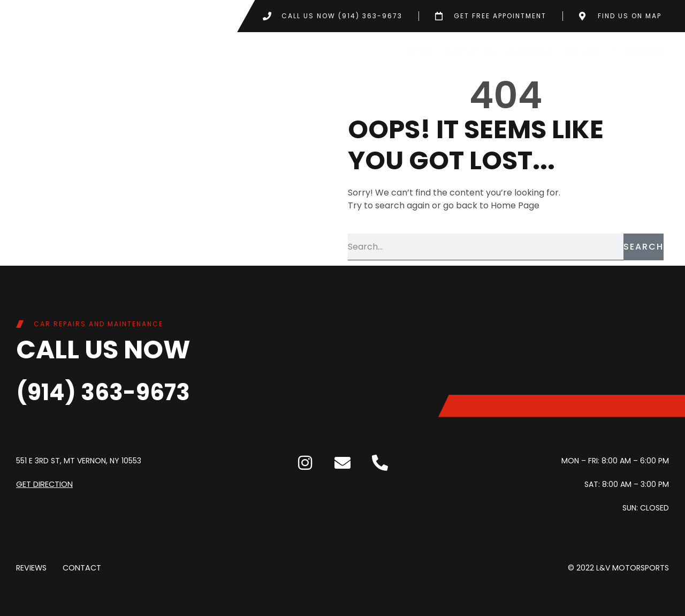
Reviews (31, 568)
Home (420, 52)
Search (643, 247)
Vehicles (530, 52)
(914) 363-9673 (114, 391)
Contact (637, 52)
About (583, 52)
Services (471, 52)
